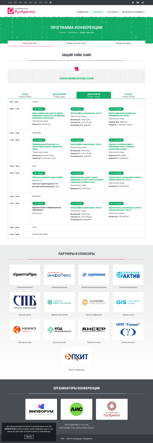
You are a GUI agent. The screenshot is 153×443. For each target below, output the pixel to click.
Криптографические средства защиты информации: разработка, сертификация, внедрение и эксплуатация (48, 115)
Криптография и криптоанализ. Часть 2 (86, 113)
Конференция (82, 12)
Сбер (57, 187)
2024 (20, 2)
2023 (25, 2)
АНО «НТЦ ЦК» (86, 122)
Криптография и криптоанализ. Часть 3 (86, 144)
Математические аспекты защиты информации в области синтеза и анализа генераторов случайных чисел (87, 179)
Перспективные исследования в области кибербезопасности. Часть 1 (125, 178)
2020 (40, 2)
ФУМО (84, 428)
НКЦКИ (123, 155)
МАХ (56, 184)
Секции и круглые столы (76, 43)
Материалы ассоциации (132, 12)
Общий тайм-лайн (30, 43)
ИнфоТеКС (87, 125)
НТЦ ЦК (91, 428)
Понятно (29, 437)
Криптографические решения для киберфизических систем (122, 114)
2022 (30, 2)
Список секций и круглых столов (77, 78)
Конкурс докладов (123, 43)
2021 (35, 2)
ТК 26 (73, 428)
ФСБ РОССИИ (64, 428)
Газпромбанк (124, 158)
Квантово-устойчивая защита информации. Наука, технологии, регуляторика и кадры (122, 146)
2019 (46, 2)
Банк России (49, 155)
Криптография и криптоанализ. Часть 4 (86, 207)
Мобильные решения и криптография (47, 177)
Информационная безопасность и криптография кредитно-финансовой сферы (47, 146)
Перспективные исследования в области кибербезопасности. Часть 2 (125, 208)
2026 (10, 2)
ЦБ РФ (78, 428)
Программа (98, 12)
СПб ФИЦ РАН (124, 186)
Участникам (112, 12)
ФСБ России (46, 124)
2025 (15, 2)
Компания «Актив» (125, 125)
